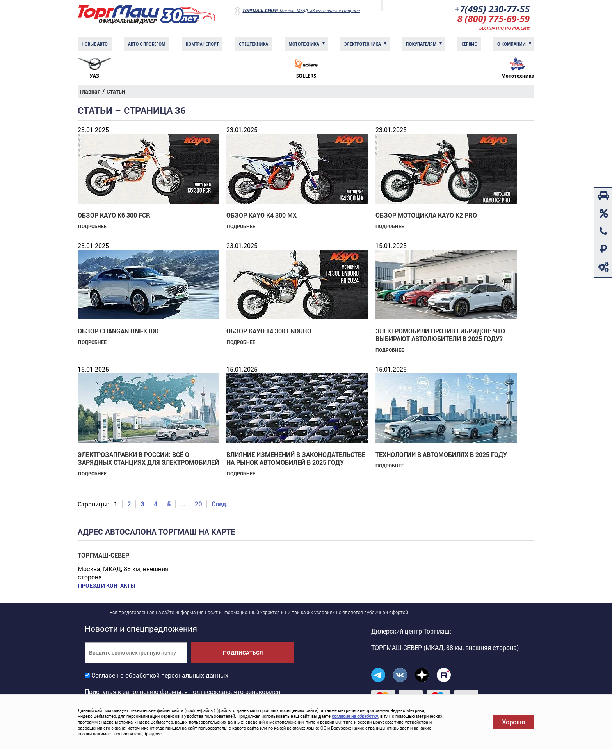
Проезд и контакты (106, 586)
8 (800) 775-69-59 (493, 19)
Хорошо (513, 722)
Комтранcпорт (202, 45)
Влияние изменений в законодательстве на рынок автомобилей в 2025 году (295, 459)
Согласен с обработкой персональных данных (159, 676)
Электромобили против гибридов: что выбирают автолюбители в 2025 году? (440, 336)
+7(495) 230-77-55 (491, 9)
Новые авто (95, 45)
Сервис (469, 45)
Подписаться (243, 653)
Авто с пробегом (146, 45)
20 (198, 505)
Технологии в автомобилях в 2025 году (441, 455)
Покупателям (421, 45)
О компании (511, 45)
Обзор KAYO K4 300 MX (261, 216)
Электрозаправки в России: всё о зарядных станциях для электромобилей (148, 459)
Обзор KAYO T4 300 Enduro (268, 332)
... (182, 505)
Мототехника (303, 45)
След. (220, 505)
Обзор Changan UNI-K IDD (118, 332)
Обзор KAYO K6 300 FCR (114, 216)
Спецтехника (253, 45)
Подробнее (92, 227)
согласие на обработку (355, 716)
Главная (90, 92)
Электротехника (362, 45)
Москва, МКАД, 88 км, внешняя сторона (301, 10)
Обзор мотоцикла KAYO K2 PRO (426, 216)
